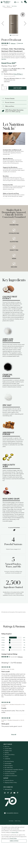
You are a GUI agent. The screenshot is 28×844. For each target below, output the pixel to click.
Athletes (7, 752)
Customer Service (9, 780)
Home (4, 6)
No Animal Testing (9, 761)
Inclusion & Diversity (10, 773)
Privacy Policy (15, 832)
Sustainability (8, 763)
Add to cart (17, 88)
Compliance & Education (11, 775)
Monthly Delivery (7, 74)
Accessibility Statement (10, 771)
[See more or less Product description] (3, 59)
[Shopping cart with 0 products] (25, 2)
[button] (14, 98)
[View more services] (20, 43)
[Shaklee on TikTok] (11, 792)
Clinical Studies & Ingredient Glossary (14, 769)
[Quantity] (4, 88)
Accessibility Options (12, 813)
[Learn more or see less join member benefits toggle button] (4, 71)
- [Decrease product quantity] (2, 88)
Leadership (7, 758)
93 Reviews (13, 43)
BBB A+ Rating (17, 820)
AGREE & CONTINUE (14, 840)
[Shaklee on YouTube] (14, 792)
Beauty (8, 6)
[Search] (21, 2)
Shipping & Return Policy (11, 782)
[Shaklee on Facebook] (8, 792)
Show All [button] (13, 734)
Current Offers (8, 748)
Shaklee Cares (8, 750)
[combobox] (18, 74)
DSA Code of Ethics (9, 754)
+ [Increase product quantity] (6, 88)
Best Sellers (14, 6)
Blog (8, 789)
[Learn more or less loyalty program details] (7, 81)
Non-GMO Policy (9, 767)
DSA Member (11, 820)
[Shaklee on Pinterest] (17, 792)
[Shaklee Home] (7, 2)
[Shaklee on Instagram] (4, 792)
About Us (7, 746)
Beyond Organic (9, 765)
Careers (7, 756)
